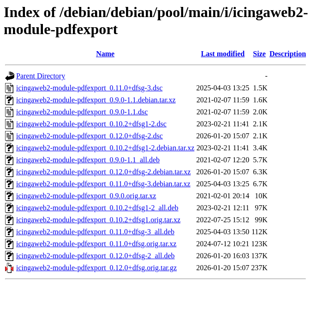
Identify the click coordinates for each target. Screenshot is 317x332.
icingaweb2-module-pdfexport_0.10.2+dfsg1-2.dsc (91, 124)
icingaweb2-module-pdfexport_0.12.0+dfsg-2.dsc (89, 136)
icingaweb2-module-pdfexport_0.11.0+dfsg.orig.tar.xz (96, 244)
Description (287, 54)
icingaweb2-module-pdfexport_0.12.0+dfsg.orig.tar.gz (96, 268)
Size (259, 54)
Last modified (223, 54)
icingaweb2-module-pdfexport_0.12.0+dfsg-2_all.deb (95, 256)
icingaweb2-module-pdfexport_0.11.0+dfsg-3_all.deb (95, 232)
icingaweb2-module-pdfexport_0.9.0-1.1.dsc (82, 112)
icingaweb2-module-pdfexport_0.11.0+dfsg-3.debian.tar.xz (103, 184)
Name (105, 54)
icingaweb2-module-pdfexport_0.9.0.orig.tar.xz (86, 196)
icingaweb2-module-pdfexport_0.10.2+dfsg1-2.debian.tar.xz (105, 148)
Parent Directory (40, 76)
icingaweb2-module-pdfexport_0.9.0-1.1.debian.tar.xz (96, 100)
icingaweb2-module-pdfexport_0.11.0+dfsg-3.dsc (89, 88)
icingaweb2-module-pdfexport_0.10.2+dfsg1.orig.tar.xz (98, 220)
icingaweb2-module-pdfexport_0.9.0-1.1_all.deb (88, 160)
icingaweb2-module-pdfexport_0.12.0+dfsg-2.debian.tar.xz (103, 172)
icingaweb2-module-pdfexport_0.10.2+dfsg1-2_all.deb (97, 208)
